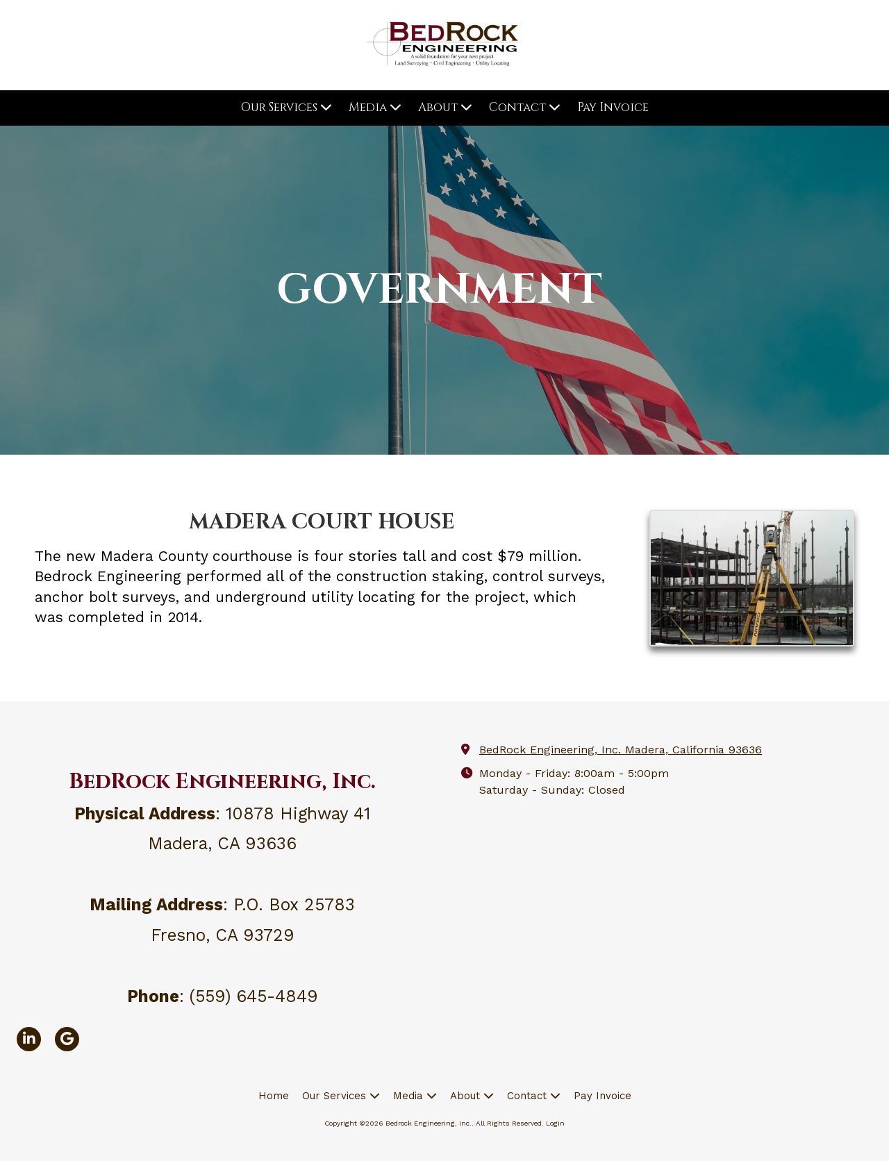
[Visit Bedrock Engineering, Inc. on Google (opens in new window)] (67, 1039)
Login (555, 1123)
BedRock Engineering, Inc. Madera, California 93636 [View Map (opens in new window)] (620, 749)
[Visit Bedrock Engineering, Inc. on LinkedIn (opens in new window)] (29, 1039)
